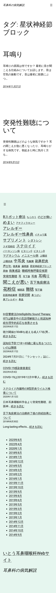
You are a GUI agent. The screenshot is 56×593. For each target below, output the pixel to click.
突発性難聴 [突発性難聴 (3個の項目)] (10, 276)
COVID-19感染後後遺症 (17, 368)
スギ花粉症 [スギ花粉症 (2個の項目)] (9, 246)
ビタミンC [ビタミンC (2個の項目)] (26, 251)
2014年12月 (16, 521)
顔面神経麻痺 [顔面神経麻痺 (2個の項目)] (10, 295)
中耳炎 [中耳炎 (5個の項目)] (19, 261)
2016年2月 (15, 474)
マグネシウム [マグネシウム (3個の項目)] (11, 255)
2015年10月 (16, 487)
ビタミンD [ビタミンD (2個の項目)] (39, 251)
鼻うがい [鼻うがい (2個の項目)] (36, 295)
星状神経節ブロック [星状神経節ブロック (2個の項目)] (41, 266)
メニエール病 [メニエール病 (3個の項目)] (29, 255)
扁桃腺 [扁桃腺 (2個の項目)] (25, 266)
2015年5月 (15, 504)
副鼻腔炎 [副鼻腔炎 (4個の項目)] (41, 261)
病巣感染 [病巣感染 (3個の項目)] (14, 270)
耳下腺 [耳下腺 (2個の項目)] (26, 276)
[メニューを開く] (51, 5)
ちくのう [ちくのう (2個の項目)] (31, 217)
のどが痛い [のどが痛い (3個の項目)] (45, 217)
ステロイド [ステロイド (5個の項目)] (26, 246)
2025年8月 (15, 439)
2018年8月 (15, 452)
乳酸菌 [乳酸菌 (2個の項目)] (30, 261)
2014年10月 (16, 530)
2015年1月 (15, 517)
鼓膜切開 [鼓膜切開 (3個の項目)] (24, 295)
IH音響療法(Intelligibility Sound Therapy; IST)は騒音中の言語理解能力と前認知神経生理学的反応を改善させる (27, 318)
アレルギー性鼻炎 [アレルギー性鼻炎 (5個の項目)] (18, 234)
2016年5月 (15, 465)
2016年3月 (15, 470)
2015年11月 (16, 482)
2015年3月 (15, 508)
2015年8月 (15, 495)
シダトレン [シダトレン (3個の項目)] (35, 240)
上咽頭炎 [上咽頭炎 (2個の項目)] (8, 261)
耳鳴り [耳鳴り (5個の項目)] (44, 276)
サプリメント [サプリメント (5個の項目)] (14, 240)
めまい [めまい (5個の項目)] (9, 222)
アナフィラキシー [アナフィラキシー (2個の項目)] (25, 222)
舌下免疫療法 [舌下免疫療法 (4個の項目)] (40, 282)
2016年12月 (16, 461)
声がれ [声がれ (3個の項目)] (7, 266)
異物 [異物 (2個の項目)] (5, 270)
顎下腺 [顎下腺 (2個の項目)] (38, 289)
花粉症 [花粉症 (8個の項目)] (9, 289)
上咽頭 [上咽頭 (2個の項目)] (43, 255)
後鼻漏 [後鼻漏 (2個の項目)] (16, 266)
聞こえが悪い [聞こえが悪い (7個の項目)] (16, 282)
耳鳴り (13, 54)
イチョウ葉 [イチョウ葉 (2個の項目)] (41, 234)
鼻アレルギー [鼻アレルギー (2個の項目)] (10, 299)
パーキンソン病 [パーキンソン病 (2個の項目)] (11, 251)
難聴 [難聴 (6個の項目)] (30, 289)
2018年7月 (15, 457)
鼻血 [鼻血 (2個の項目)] (21, 299)
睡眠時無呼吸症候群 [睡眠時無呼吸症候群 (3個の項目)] (34, 270)
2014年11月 (16, 526)
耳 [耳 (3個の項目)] (20, 276)
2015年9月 (15, 491)
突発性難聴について (26, 126)
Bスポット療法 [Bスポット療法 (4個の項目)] (14, 217)
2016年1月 (15, 478)
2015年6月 (15, 500)
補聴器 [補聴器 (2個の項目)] (20, 289)
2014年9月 (15, 534)
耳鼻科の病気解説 (13, 5)
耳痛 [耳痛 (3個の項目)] (34, 276)
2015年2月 (15, 513)
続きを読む (9, 336)
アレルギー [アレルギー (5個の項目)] (12, 228)
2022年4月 (15, 444)
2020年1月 (15, 448)
